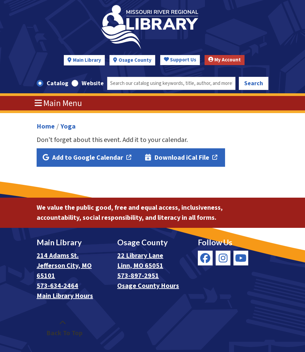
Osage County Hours (148, 286)
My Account (224, 59)
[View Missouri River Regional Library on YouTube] (240, 258)
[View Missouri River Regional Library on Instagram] (223, 258)
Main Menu (58, 103)
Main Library (87, 60)
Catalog (57, 83)
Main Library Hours (65, 296)
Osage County (135, 60)
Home (46, 126)
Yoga (68, 126)
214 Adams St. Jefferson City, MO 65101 (64, 266)
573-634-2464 (57, 286)
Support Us (180, 59)
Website (93, 83)
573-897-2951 (138, 276)
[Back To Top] (63, 328)
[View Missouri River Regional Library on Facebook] (205, 258)
